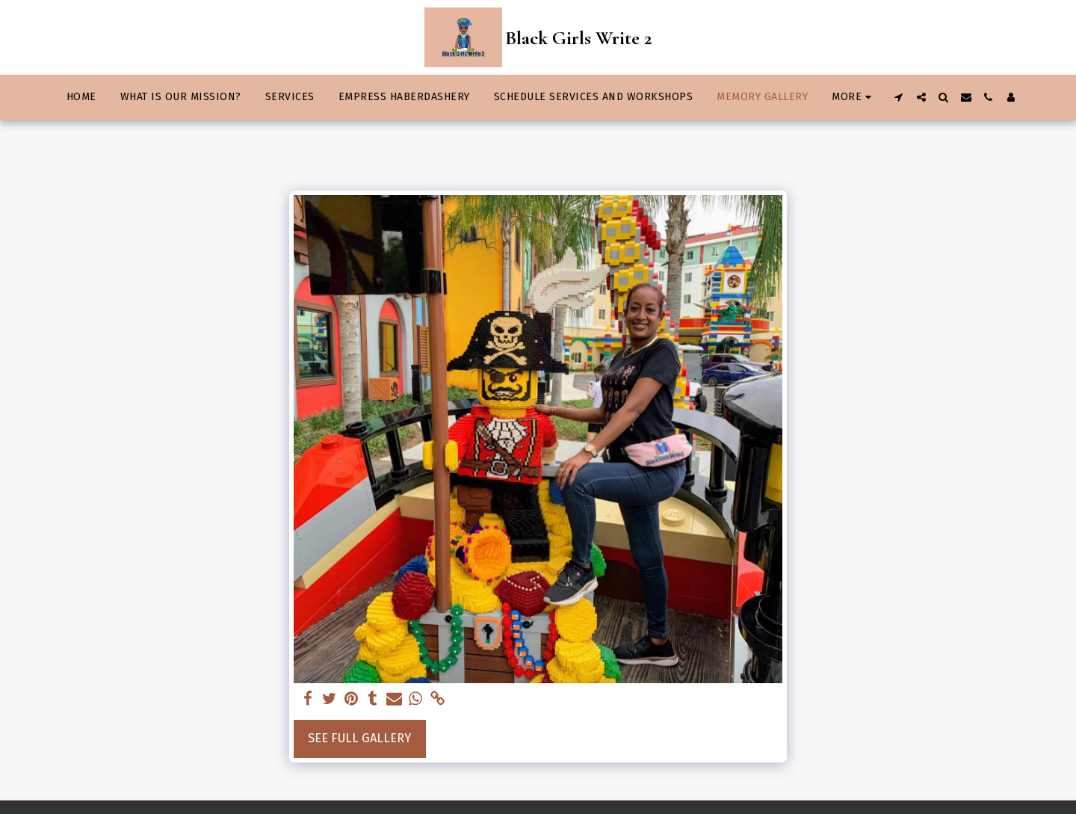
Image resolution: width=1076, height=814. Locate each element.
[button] (898, 97)
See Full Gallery (359, 738)
